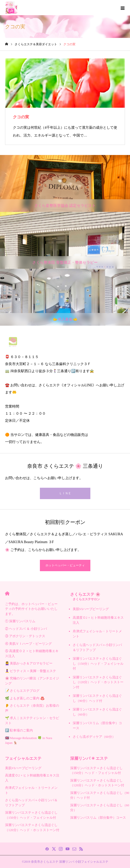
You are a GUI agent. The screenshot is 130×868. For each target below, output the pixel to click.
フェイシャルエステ (23, 758)
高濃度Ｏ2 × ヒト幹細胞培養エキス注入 (98, 620)
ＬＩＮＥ (65, 493)
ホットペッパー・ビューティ (65, 565)
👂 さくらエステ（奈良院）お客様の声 (32, 708)
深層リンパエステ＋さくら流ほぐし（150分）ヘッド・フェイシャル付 (98, 663)
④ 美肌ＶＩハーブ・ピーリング (28, 644)
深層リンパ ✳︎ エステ (89, 758)
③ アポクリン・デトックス (25, 636)
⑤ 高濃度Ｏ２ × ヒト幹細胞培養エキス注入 (32, 653)
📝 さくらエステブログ (22, 691)
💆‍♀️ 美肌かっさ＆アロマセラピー (29, 663)
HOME (7, 593)
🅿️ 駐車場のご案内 (19, 730)
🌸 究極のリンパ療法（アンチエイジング (32, 680)
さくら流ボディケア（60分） (94, 737)
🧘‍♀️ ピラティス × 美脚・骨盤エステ (30, 671)
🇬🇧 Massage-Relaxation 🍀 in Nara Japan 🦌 (28, 740)
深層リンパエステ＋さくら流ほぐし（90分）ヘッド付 (97, 698)
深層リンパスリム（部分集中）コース (97, 725)
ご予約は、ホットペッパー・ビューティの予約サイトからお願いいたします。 (31, 609)
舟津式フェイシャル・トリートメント (97, 633)
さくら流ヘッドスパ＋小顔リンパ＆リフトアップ (97, 647)
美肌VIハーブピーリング (91, 609)
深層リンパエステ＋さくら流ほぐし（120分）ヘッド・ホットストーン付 (98, 682)
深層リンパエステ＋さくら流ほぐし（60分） (97, 711)
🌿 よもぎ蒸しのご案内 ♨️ (24, 698)
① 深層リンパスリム (20, 621)
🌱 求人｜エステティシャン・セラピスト (32, 720)
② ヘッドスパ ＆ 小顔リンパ (26, 629)
